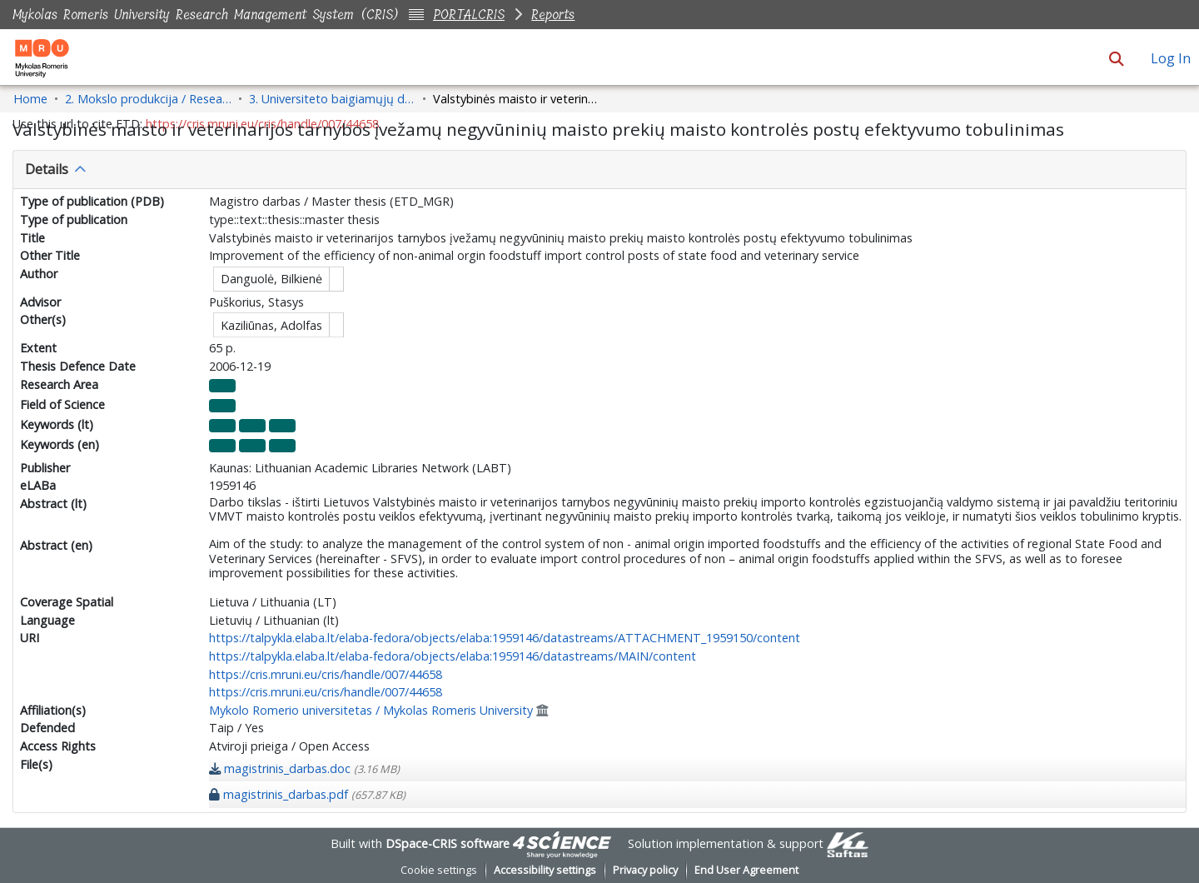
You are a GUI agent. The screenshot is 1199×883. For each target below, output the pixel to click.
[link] (304, 768)
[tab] (599, 170)
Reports (553, 14)
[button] (1116, 58)
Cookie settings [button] (438, 870)
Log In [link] (1171, 58)
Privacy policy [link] (645, 870)
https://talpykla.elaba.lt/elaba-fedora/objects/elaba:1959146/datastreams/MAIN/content (452, 656)
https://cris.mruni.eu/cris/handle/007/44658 (325, 674)
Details (46, 169)
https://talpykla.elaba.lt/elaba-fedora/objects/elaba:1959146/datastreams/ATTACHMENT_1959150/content (504, 638)
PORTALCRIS (469, 14)
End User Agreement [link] (746, 870)
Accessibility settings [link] (545, 870)
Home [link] (30, 99)
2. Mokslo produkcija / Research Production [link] (148, 99)
